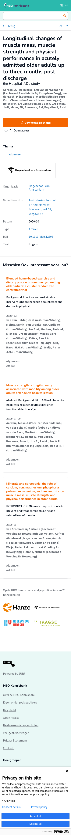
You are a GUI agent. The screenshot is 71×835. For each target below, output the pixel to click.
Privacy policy (39, 807)
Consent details (11, 807)
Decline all (36, 823)
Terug (11, 26)
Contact (8, 748)
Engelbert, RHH (55, 107)
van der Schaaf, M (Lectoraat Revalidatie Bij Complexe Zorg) (33, 91)
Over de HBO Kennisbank (19, 695)
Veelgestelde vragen (16, 733)
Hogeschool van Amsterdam (39, 187)
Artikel (33, 229)
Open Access (11, 717)
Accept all (35, 816)
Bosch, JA (48, 103)
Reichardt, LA (12, 103)
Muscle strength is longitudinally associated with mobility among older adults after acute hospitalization (32, 389)
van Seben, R (31, 103)
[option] (35, 616)
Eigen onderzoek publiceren (21, 702)
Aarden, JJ (10, 90)
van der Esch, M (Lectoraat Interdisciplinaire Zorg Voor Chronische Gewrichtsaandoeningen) (35, 96)
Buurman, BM (34, 107)
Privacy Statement (15, 740)
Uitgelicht (9, 710)
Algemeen (13, 361)
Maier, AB (17, 107)
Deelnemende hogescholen (20, 725)
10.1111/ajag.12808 (41, 236)
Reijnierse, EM (28, 90)
